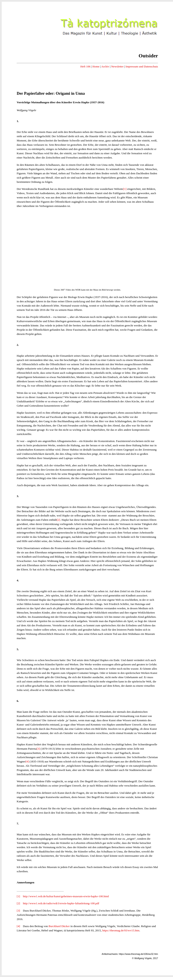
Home (96, 66)
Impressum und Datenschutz (141, 66)
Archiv (105, 66)
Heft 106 (85, 66)
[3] (38, 748)
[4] (27, 761)
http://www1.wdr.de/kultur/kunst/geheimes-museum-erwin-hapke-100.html (66, 896)
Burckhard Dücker (59, 926)
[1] (125, 188)
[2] (58, 519)
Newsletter (117, 66)
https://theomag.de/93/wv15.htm (120, 930)
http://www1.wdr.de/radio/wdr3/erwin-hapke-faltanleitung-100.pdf (61, 903)
